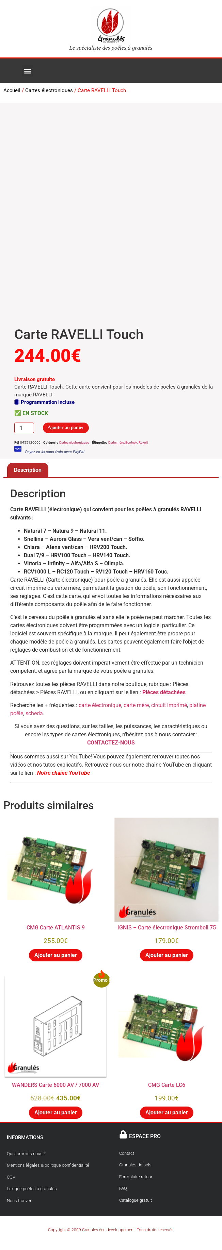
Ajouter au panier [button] (55, 955)
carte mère (136, 705)
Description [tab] (28, 470)
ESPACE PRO (145, 1136)
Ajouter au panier (66, 427)
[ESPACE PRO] (123, 1134)
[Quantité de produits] (24, 428)
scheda (34, 713)
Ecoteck (131, 442)
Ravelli (143, 442)
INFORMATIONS (25, 1137)
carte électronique (100, 705)
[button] (27, 70)
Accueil (11, 90)
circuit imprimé (169, 705)
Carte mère (116, 442)
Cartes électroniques (49, 90)
